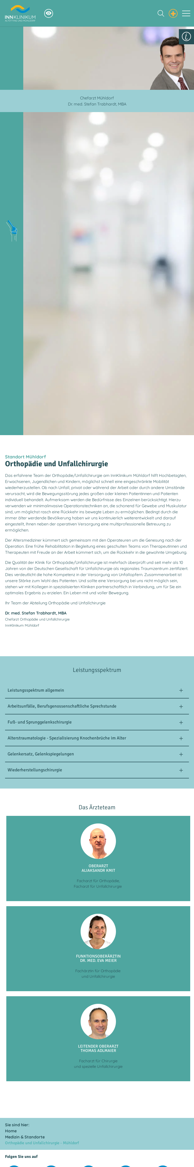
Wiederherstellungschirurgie (35, 770)
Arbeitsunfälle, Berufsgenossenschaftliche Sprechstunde (62, 706)
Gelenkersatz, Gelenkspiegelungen (41, 754)
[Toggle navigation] (186, 13)
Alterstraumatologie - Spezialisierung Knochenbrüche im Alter (67, 738)
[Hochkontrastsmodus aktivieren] (48, 13)
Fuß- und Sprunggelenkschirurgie (40, 722)
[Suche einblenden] (161, 13)
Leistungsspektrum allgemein (36, 690)
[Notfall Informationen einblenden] (173, 12)
